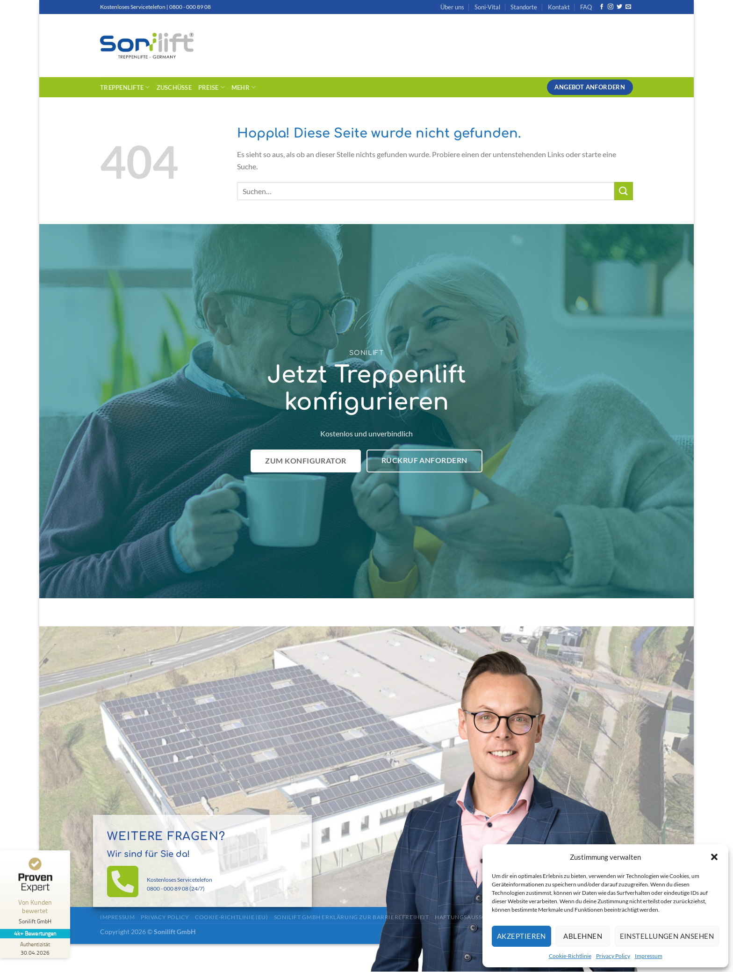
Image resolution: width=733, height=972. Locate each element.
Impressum (648, 955)
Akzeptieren (521, 936)
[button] (714, 857)
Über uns (452, 7)
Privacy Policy (613, 955)
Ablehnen (582, 936)
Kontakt (559, 7)
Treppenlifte (125, 87)
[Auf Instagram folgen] (610, 7)
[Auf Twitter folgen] (619, 7)
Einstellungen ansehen (667, 936)
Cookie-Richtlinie (570, 955)
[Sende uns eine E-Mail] (628, 7)
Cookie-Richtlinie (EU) (231, 917)
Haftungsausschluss (469, 917)
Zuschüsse (174, 87)
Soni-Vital (487, 7)
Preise (211, 87)
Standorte (523, 7)
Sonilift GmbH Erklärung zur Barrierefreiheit (351, 917)
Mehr (243, 87)
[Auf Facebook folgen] (601, 7)
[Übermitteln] (623, 191)
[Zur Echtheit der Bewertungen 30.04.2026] (35, 948)
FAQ (586, 7)
